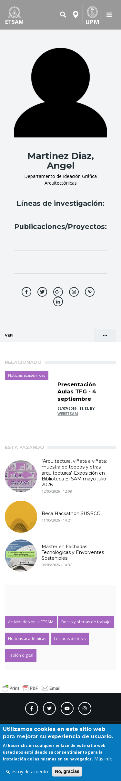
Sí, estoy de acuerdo (26, 771)
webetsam (67, 413)
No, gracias (67, 771)
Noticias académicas (26, 375)
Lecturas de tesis (70, 638)
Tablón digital (20, 655)
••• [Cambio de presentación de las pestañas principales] (105, 335)
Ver (26, 333)
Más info (103, 759)
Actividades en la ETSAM (31, 622)
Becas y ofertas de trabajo (86, 622)
